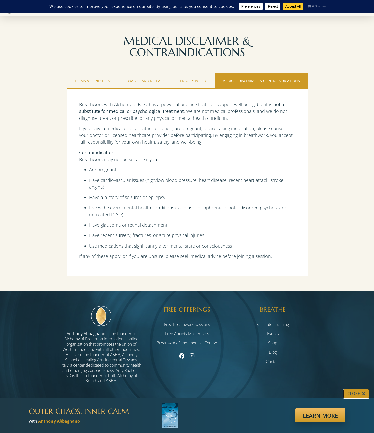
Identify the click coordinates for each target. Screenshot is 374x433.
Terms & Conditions (93, 80)
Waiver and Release (146, 80)
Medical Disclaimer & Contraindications (261, 80)
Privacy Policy (193, 80)
